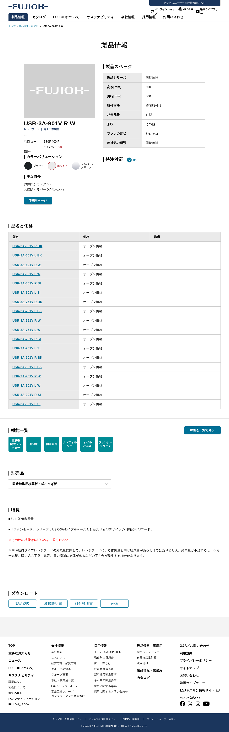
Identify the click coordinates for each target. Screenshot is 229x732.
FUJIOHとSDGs (19, 704)
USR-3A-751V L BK (27, 311)
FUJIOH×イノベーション (24, 698)
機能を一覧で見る (202, 430)
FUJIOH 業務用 (131, 719)
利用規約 (186, 653)
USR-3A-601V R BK (27, 246)
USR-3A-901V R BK (27, 357)
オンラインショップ (165, 11)
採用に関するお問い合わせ (111, 691)
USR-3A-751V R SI (27, 339)
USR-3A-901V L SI (27, 404)
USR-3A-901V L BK (27, 367)
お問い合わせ (189, 675)
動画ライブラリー (209, 11)
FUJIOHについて (66, 17)
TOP (11, 645)
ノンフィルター (70, 444)
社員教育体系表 (104, 668)
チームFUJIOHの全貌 (108, 652)
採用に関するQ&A (105, 685)
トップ (12, 26)
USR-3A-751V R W (27, 320)
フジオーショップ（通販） (161, 719)
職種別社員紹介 (104, 657)
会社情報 (128, 17)
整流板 (34, 444)
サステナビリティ (100, 17)
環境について (16, 681)
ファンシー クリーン (106, 444)
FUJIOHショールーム (65, 685)
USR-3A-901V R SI (27, 394)
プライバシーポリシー (196, 660)
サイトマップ (189, 668)
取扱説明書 (53, 604)
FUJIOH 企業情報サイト (67, 719)
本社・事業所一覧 (62, 680)
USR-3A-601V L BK (27, 255)
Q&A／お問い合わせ (195, 645)
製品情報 (18, 17)
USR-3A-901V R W (27, 376)
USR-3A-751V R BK (27, 302)
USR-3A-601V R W (27, 264)
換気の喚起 (15, 693)
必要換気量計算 (147, 657)
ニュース (14, 660)
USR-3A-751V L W (27, 329)
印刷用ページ (38, 200)
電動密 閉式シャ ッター (15, 444)
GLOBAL (188, 9)
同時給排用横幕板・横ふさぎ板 (34, 484)
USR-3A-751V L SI (27, 348)
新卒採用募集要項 (105, 674)
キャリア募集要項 (105, 680)
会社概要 (57, 652)
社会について (16, 687)
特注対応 (114, 159)
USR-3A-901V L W (27, 385)
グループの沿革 (61, 668)
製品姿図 (22, 604)
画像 (114, 604)
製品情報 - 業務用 (149, 670)
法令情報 (142, 663)
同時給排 (51, 444)
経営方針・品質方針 (64, 663)
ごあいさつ (58, 657)
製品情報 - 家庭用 (28, 26)
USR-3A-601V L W (27, 274)
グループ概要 (59, 674)
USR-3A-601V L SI (27, 292)
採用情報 (149, 17)
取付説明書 (84, 604)
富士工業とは (102, 663)
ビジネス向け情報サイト (197, 690)
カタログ (39, 17)
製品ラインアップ (148, 652)
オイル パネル (87, 444)
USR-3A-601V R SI (27, 283)
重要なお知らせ (19, 653)
